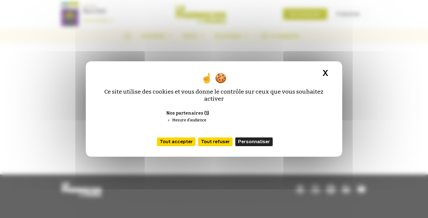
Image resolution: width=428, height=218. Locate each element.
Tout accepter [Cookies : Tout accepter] (176, 141)
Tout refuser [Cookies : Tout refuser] (215, 141)
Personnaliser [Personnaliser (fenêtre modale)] (254, 141)
